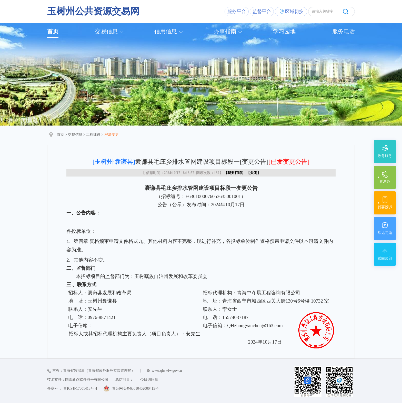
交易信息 (106, 31)
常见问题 (385, 233)
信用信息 (165, 31)
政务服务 (385, 156)
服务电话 (343, 31)
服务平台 (236, 11)
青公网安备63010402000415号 (135, 388)
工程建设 (93, 135)
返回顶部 (385, 258)
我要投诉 (385, 207)
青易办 (384, 181)
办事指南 (225, 31)
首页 (52, 31)
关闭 (253, 173)
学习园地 (284, 31)
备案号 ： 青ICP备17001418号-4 (72, 388)
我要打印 (234, 173)
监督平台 (262, 11)
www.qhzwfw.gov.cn (167, 371)
